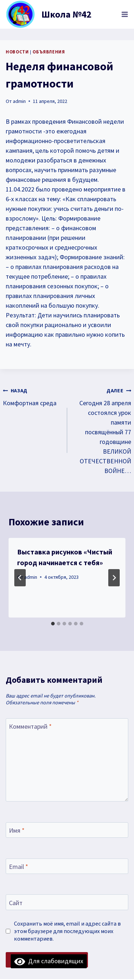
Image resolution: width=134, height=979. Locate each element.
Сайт (16, 903)
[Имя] (67, 830)
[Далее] (114, 577)
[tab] (53, 623)
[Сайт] (67, 902)
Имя (17, 830)
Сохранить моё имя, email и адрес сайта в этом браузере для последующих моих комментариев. (67, 931)
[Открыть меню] (124, 14)
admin (19, 101)
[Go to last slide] (20, 577)
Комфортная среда (32, 396)
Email (18, 866)
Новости (17, 52)
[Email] (67, 866)
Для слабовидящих (48, 961)
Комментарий (30, 726)
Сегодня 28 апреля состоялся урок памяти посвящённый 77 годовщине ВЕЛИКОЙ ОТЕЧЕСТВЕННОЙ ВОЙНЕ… (102, 430)
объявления (49, 52)
